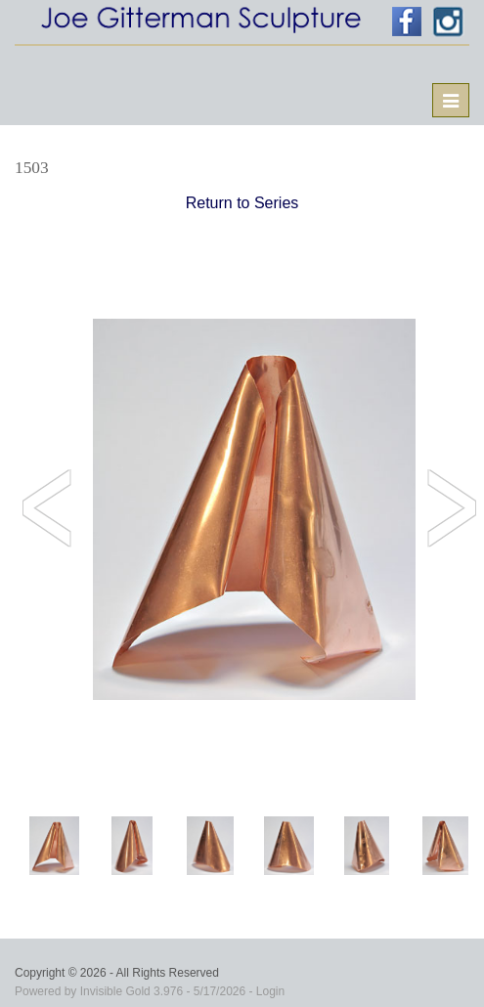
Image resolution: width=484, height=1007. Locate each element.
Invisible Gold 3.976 (133, 991)
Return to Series (242, 203)
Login (270, 991)
